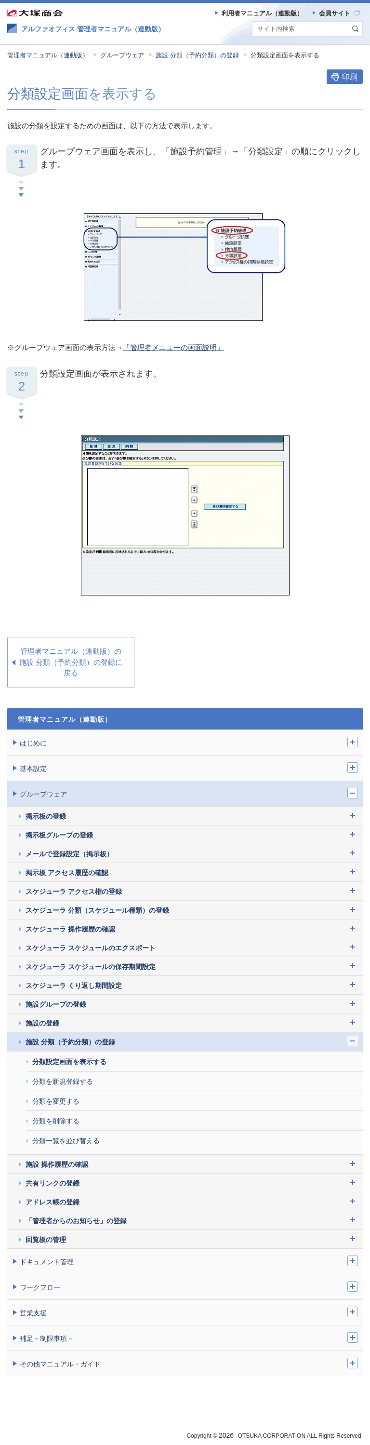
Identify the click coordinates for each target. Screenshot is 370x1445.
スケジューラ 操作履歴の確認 (70, 929)
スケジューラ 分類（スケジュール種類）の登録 (97, 910)
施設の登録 (42, 1023)
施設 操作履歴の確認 (57, 1164)
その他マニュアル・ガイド (60, 1364)
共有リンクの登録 (52, 1183)
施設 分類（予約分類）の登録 (197, 55)
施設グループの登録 (56, 1004)
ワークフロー (40, 1287)
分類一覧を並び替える (66, 1141)
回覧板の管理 (46, 1239)
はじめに (33, 743)
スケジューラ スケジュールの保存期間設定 (91, 967)
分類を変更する (55, 1101)
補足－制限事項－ (47, 1338)
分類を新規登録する (62, 1081)
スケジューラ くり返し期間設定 (74, 985)
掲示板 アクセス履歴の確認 (67, 873)
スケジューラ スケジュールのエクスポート (91, 948)
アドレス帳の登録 (52, 1202)
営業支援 (33, 1313)
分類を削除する (55, 1121)
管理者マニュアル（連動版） (48, 55)
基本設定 (33, 768)
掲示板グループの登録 (59, 835)
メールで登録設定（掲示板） (69, 854)
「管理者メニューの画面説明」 (173, 347)
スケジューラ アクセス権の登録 (74, 891)
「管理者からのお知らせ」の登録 (76, 1221)
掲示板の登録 (46, 816)
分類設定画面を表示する (285, 55)
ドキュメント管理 (47, 1262)
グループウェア (122, 55)
